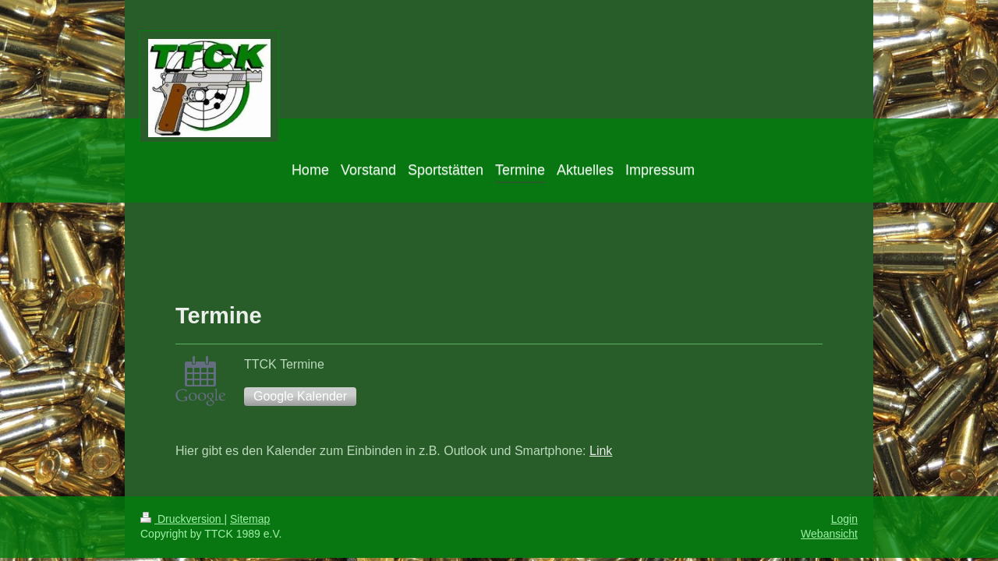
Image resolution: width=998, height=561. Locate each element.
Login (844, 519)
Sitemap (250, 519)
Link (600, 450)
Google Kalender (300, 396)
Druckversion (182, 519)
